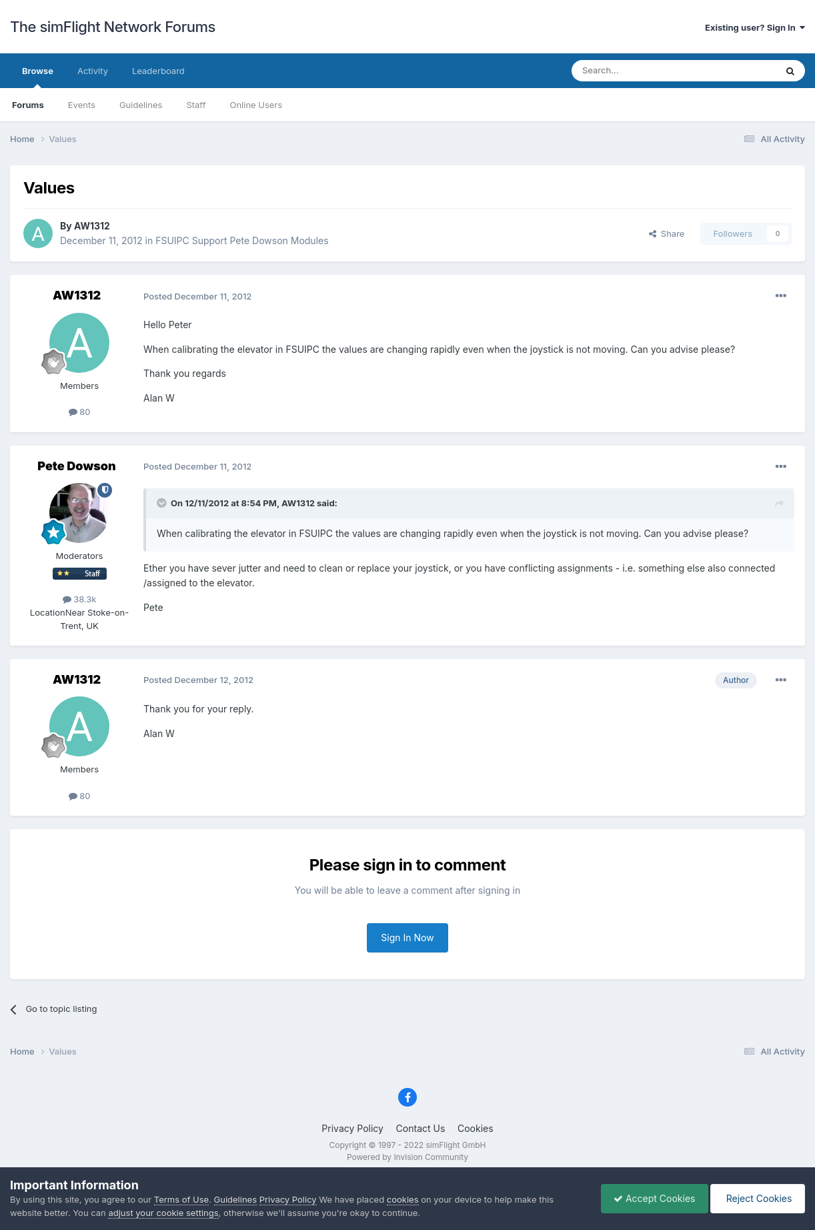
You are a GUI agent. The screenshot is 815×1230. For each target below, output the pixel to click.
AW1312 (92, 225)
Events (81, 104)
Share (667, 233)
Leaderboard (158, 70)
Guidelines (141, 104)
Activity (92, 70)
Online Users (255, 104)
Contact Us (421, 1128)
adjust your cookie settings (163, 1212)
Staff (195, 104)
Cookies (476, 1128)
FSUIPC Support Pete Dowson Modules (241, 240)
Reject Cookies (756, 1198)
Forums (28, 104)
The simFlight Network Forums (112, 26)
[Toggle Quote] (163, 503)
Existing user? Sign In (755, 27)
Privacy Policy (352, 1128)
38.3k (80, 599)
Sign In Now (407, 937)
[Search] (641, 70)
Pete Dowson (76, 466)
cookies (403, 1199)
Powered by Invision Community (407, 1157)
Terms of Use (181, 1199)
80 (80, 411)
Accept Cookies (651, 1198)
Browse (37, 76)
